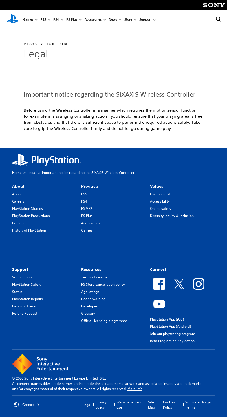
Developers (90, 306)
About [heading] (18, 186)
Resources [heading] (91, 269)
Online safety (160, 208)
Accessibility (160, 201)
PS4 (56, 20)
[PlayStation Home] (12, 20)
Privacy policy (101, 405)
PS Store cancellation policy (103, 284)
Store (128, 20)
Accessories (93, 20)
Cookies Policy (169, 405)
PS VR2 (86, 208)
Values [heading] (156, 186)
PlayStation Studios (27, 208)
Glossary (88, 313)
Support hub (22, 277)
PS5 (43, 20)
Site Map (151, 405)
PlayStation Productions (31, 215)
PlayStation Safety (26, 284)
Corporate (20, 223)
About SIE (19, 194)
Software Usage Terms (198, 405)
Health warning (93, 298)
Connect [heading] (158, 269)
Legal (32, 172)
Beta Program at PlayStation (172, 340)
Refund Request (24, 313)
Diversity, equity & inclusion (172, 215)
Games (28, 20)
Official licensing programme (104, 320)
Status (17, 291)
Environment (160, 194)
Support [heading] (20, 269)
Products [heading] (90, 186)
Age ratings (90, 291)
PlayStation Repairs (27, 298)
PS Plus (71, 20)
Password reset (24, 306)
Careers (18, 201)
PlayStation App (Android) (170, 326)
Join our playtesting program (172, 333)
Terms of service (94, 277)
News (113, 20)
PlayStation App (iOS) (167, 319)
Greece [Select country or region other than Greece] (26, 405)
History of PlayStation (29, 230)
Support (145, 20)
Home (17, 172)
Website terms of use (130, 405)
